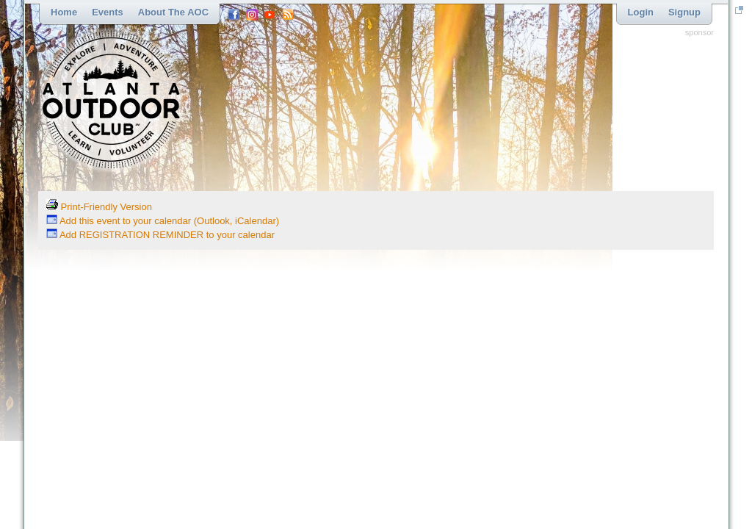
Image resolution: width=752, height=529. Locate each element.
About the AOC (173, 12)
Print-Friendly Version (99, 206)
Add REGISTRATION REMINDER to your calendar (160, 234)
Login (641, 12)
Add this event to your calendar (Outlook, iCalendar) (162, 220)
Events (107, 12)
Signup (684, 12)
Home (64, 12)
